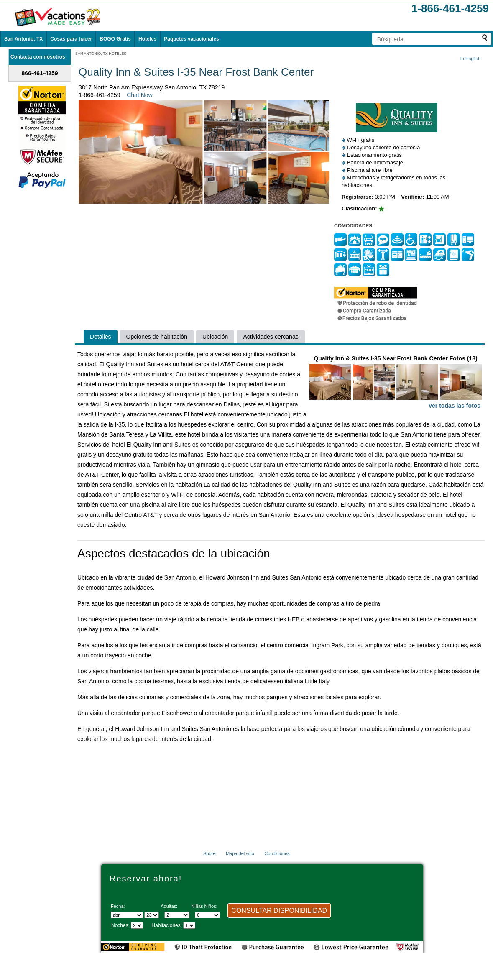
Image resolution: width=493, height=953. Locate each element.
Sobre (209, 853)
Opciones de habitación (156, 336)
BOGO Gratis (115, 39)
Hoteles (147, 39)
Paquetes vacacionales (191, 39)
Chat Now (139, 95)
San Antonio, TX (23, 39)
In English (470, 58)
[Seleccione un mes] (127, 915)
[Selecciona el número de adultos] (176, 915)
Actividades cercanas (270, 336)
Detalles (100, 336)
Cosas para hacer (71, 39)
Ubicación (215, 336)
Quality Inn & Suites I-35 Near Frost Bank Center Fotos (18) (396, 383)
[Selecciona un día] (151, 915)
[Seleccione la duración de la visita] (137, 925)
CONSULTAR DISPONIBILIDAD (279, 910)
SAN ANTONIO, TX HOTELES (100, 53)
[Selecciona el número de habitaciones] (189, 925)
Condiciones (277, 853)
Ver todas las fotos (454, 405)
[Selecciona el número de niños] (207, 915)
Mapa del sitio (240, 853)
